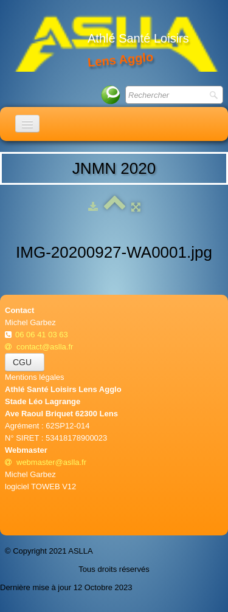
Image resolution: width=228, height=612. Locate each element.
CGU (24, 362)
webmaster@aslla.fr (45, 462)
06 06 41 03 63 (42, 334)
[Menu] (27, 123)
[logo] (116, 42)
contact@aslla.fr (39, 346)
